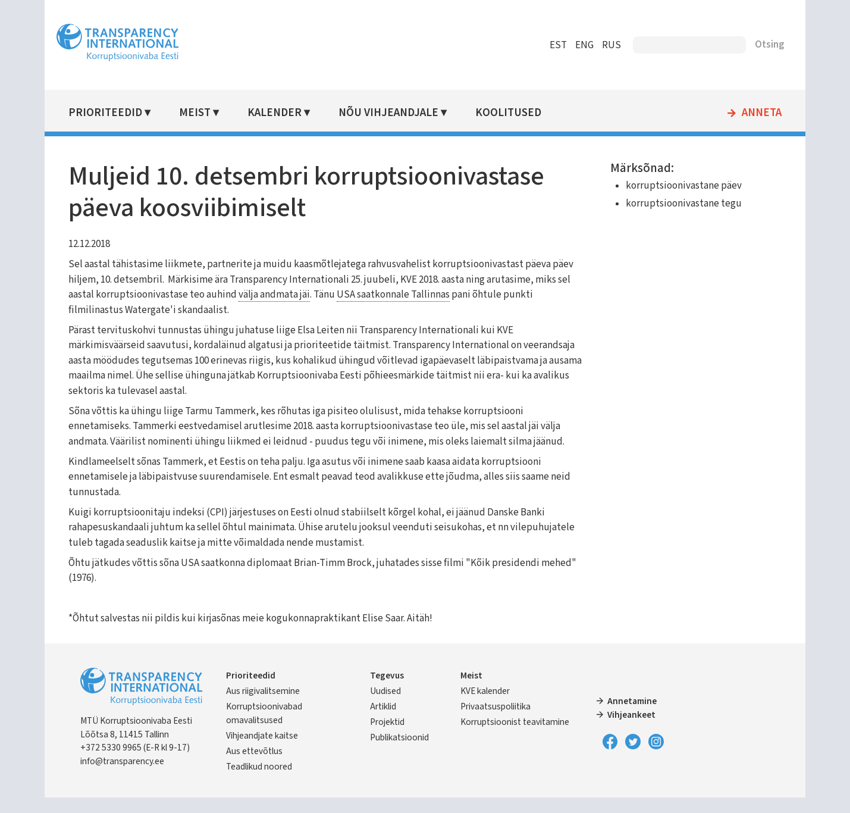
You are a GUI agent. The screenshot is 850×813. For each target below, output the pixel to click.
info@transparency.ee (146, 777)
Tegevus (395, 691)
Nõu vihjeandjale (406, 112)
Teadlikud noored (282, 782)
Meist (216, 112)
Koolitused (524, 112)
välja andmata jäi (383, 294)
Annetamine (624, 717)
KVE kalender (484, 706)
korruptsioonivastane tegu (671, 203)
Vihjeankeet (624, 730)
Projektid (395, 737)
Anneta (738, 113)
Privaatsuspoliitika (495, 722)
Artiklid (391, 722)
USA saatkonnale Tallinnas (502, 294)
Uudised (393, 706)
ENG (561, 45)
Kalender (294, 112)
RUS (588, 45)
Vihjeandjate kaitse (285, 751)
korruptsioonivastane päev (671, 185)
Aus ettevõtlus (277, 767)
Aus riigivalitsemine (286, 706)
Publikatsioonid (407, 753)
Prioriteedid (129, 112)
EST (535, 45)
